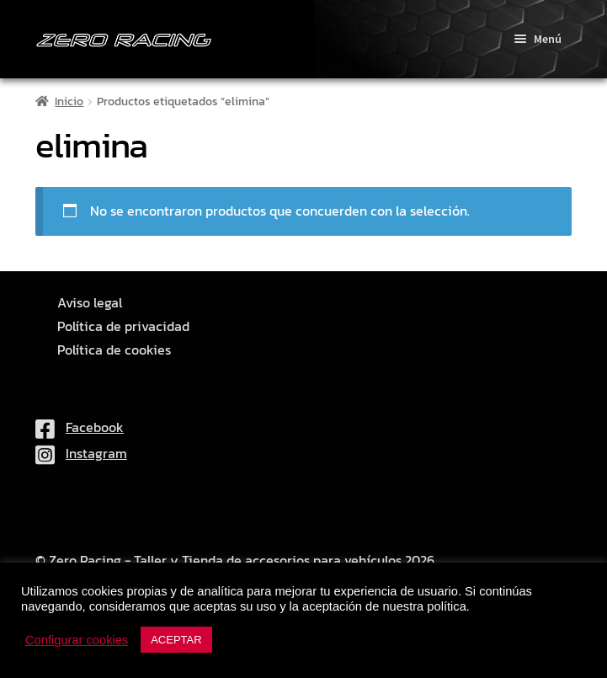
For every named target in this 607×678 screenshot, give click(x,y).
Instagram (81, 453)
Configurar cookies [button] (76, 640)
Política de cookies (114, 350)
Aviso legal (89, 302)
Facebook (79, 427)
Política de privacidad (123, 326)
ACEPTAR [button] (176, 639)
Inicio (69, 101)
